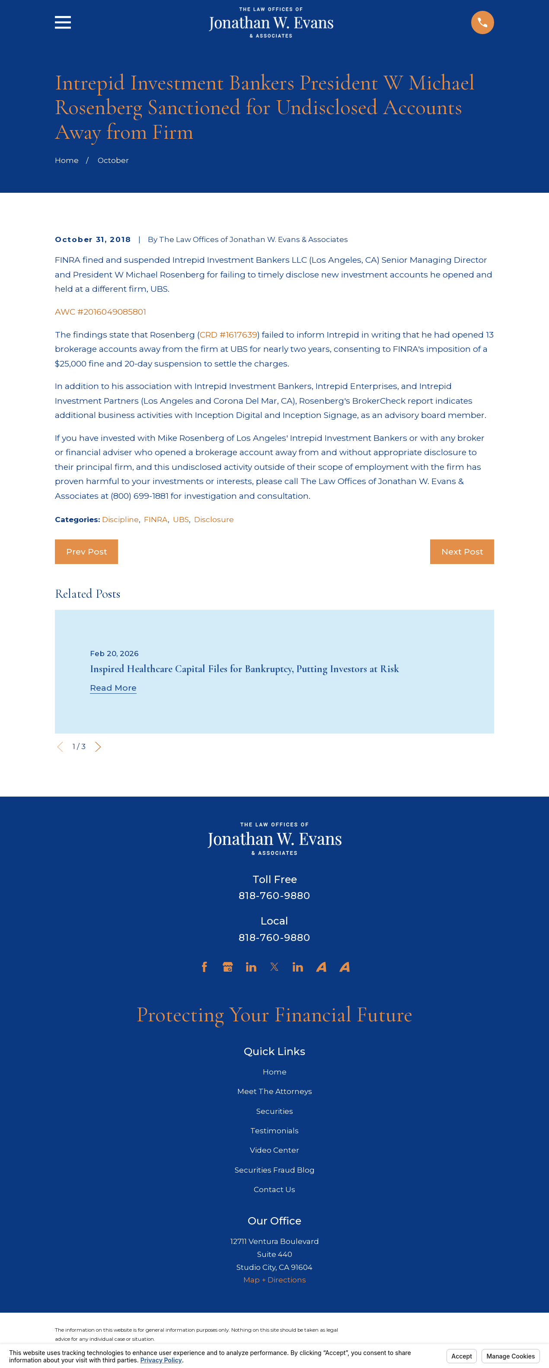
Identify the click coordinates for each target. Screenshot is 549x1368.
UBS (181, 519)
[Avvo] (321, 967)
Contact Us (274, 1189)
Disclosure (214, 519)
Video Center (274, 1150)
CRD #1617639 (228, 334)
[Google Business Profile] (228, 967)
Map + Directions (274, 1280)
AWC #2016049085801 (100, 311)
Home (275, 1072)
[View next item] (98, 747)
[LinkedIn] (251, 967)
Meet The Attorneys (274, 1091)
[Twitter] (274, 967)
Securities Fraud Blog (275, 1170)
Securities (274, 1111)
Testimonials (274, 1130)
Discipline (120, 519)
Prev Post (86, 551)
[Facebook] (204, 967)
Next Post (462, 551)
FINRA (156, 519)
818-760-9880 (275, 896)
